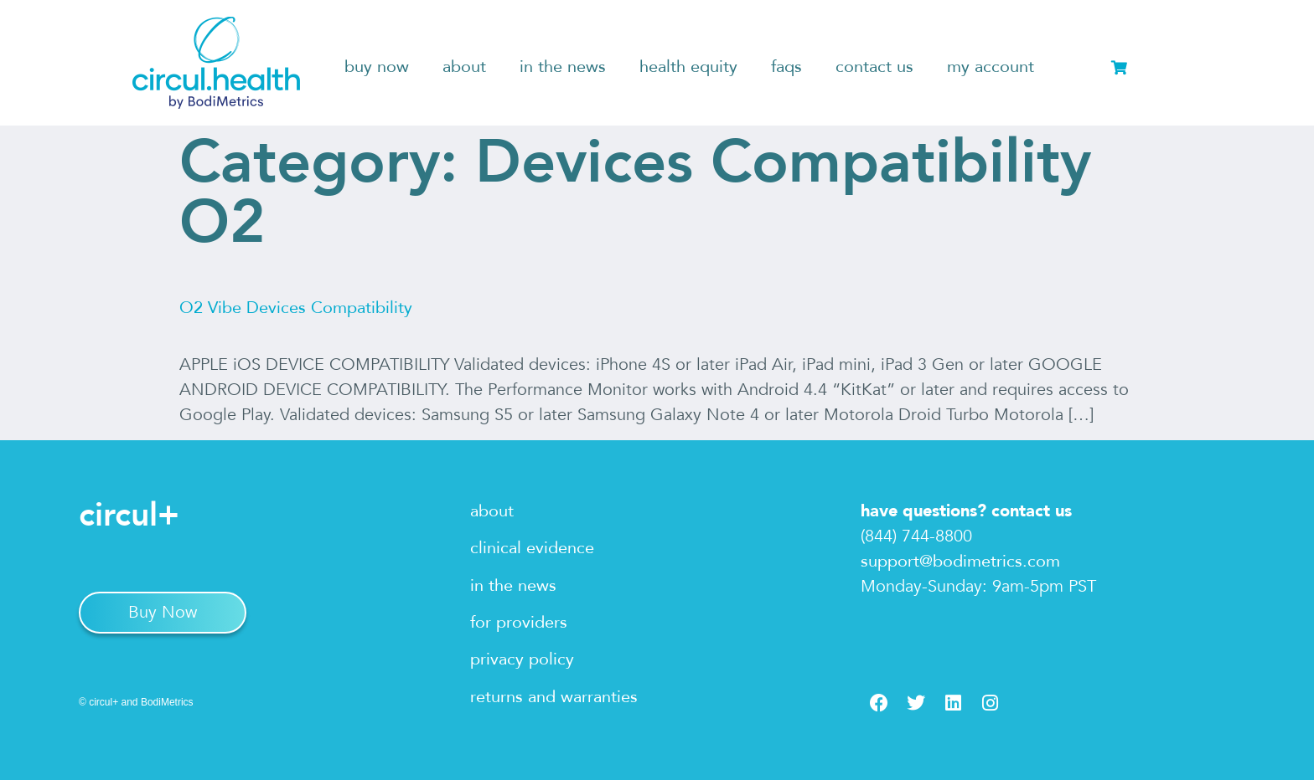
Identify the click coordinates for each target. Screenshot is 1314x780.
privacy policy (522, 659)
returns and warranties (554, 696)
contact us (874, 66)
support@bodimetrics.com (960, 561)
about (464, 66)
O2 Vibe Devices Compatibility (295, 307)
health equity (688, 66)
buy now (376, 66)
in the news (563, 66)
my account (990, 66)
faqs (786, 66)
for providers (518, 622)
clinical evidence (532, 547)
